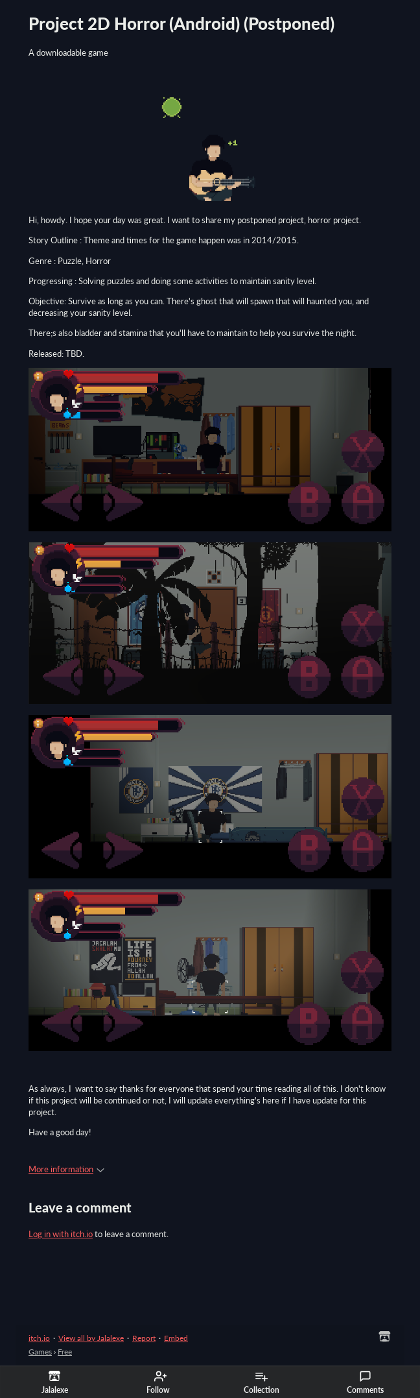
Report (144, 1338)
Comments (365, 1382)
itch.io (39, 1338)
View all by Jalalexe (91, 1338)
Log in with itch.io (61, 1234)
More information (66, 1169)
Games (40, 1351)
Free (65, 1351)
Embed (176, 1338)
